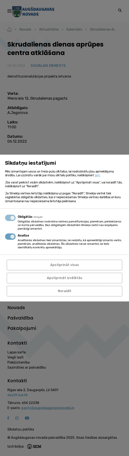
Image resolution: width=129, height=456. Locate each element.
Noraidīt (64, 291)
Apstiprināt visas (64, 265)
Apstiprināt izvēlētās (64, 278)
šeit (97, 175)
